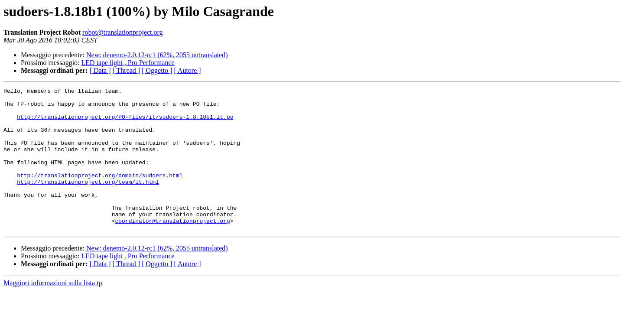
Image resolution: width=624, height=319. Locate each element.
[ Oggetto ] (157, 70)
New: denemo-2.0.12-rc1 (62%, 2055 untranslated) (157, 55)
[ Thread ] (126, 70)
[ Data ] (100, 70)
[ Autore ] (187, 70)
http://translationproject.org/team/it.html (88, 201)
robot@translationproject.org (122, 32)
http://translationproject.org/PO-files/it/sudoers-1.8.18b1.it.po (125, 123)
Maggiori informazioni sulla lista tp (52, 311)
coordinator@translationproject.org (172, 248)
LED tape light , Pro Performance (128, 62)
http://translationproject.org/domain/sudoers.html (99, 193)
